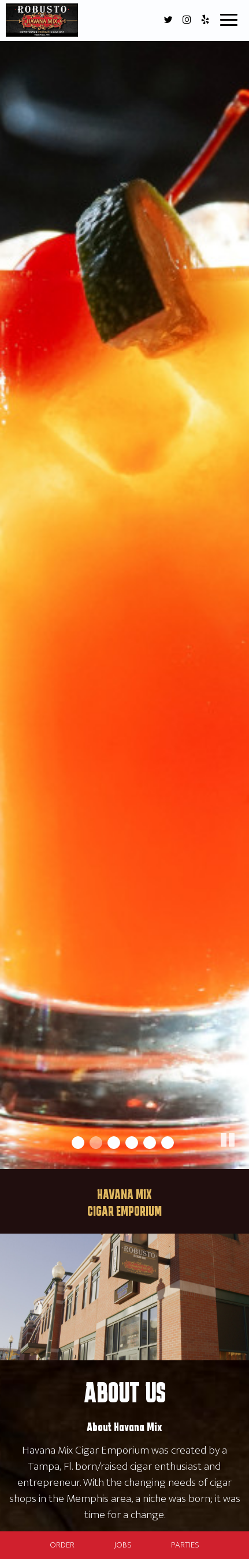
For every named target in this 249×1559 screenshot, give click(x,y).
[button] (240, 1160)
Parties (185, 1545)
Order (62, 1545)
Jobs (123, 1545)
